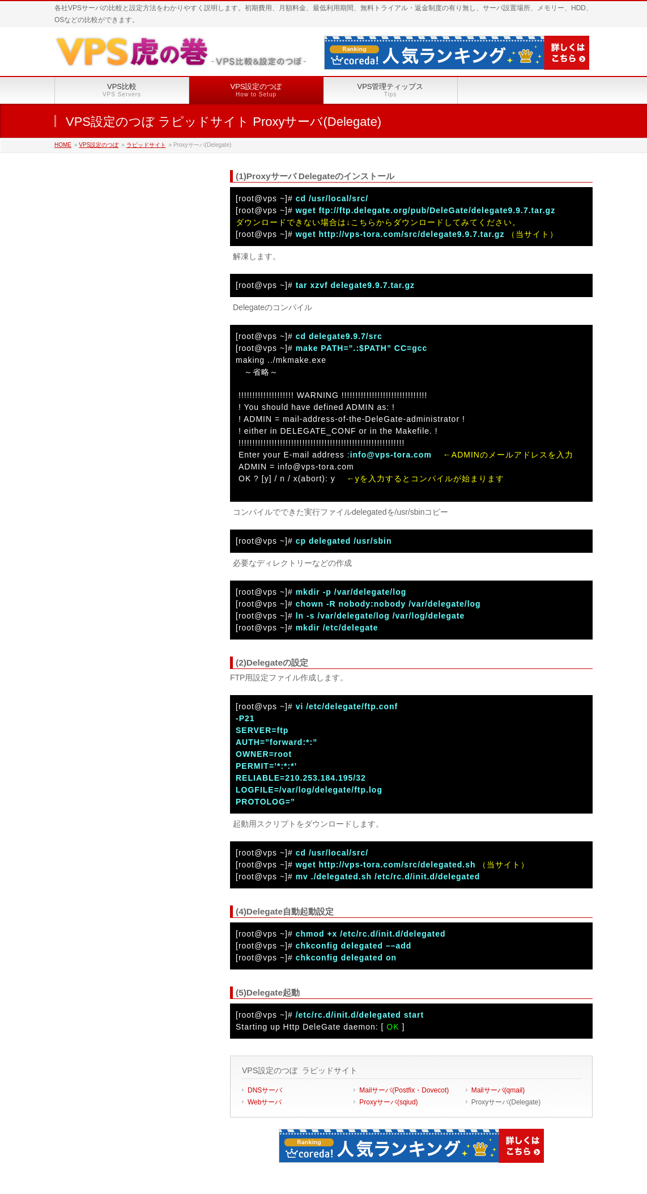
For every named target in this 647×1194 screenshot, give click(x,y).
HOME (62, 145)
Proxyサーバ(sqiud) (388, 1102)
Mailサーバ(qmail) (498, 1090)
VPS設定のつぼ (98, 145)
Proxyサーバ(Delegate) (506, 1102)
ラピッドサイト (146, 145)
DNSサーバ (265, 1090)
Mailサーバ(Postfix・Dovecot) (404, 1090)
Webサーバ (265, 1102)
